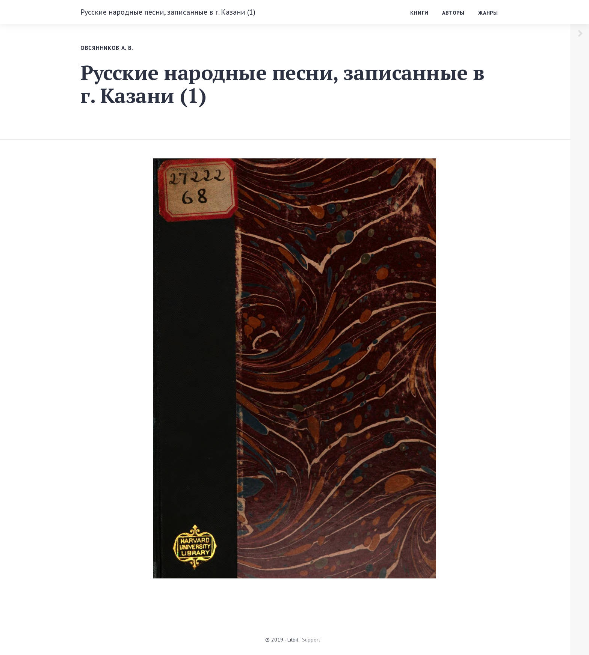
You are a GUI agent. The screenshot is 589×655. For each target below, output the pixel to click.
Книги (419, 12)
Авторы (453, 12)
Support (311, 639)
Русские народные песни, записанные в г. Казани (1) (167, 12)
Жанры (488, 12)
